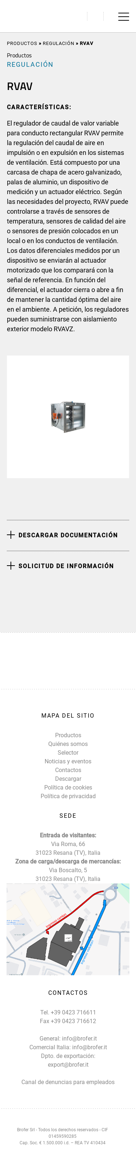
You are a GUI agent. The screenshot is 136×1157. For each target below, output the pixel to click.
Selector (68, 752)
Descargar (68, 778)
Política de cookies (68, 787)
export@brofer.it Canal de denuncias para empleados (68, 1073)
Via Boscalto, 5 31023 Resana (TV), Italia (68, 874)
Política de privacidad (68, 796)
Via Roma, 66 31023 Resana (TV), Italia (68, 848)
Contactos (68, 770)
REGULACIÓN (58, 43)
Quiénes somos (68, 743)
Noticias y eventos (68, 761)
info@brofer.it (79, 1038)
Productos (22, 43)
